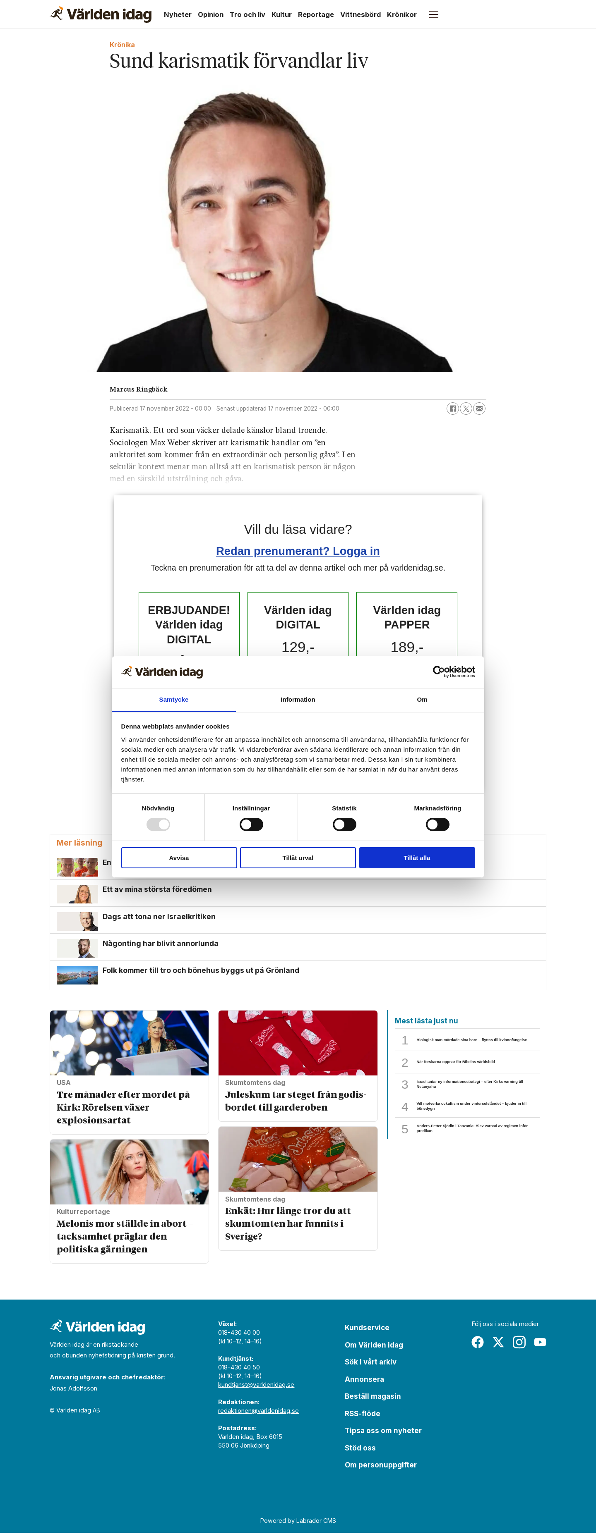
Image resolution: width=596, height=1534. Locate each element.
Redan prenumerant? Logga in (298, 551)
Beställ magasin (373, 1397)
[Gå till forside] (100, 14)
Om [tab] (422, 699)
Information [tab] (298, 699)
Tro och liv (247, 14)
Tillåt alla (417, 857)
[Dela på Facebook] (453, 408)
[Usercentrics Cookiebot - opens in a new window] (439, 672)
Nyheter (178, 14)
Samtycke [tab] (174, 699)
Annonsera (364, 1380)
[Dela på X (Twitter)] (466, 408)
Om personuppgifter (381, 1466)
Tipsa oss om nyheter (383, 1432)
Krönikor (402, 14)
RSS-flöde (362, 1415)
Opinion (210, 14)
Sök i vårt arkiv (371, 1363)
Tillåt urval (298, 857)
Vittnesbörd (360, 14)
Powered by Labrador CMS (298, 1521)
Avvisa (179, 857)
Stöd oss (360, 1449)
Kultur (282, 14)
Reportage (316, 14)
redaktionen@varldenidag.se (258, 1412)
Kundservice (367, 1329)
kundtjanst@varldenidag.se (256, 1386)
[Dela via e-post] (479, 408)
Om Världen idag (374, 1346)
